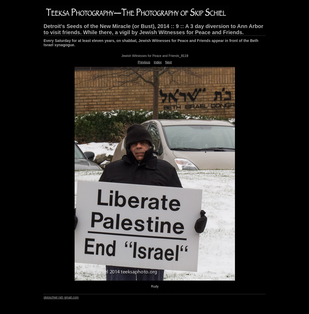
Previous (144, 62)
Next (168, 62)
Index (157, 62)
